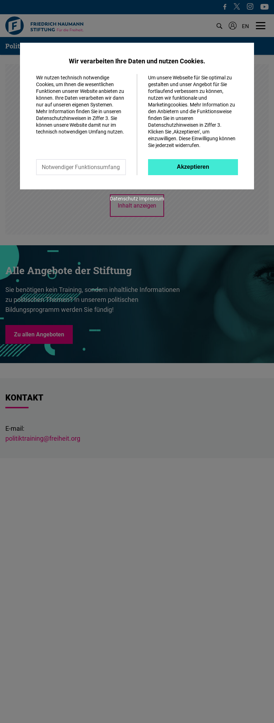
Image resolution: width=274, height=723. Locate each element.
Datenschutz (124, 198)
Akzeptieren (193, 167)
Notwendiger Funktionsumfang (81, 167)
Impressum (151, 198)
